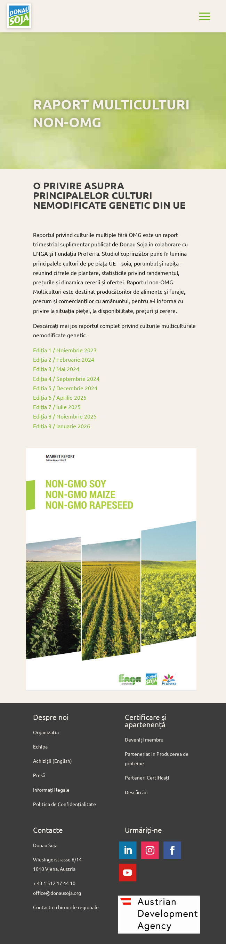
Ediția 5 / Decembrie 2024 (65, 387)
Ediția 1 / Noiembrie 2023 (65, 349)
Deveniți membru (144, 739)
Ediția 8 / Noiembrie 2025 (65, 416)
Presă (39, 775)
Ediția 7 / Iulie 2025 (57, 406)
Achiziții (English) (52, 761)
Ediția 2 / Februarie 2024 (63, 359)
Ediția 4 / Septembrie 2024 (66, 378)
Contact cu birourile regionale (66, 907)
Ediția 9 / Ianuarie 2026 (61, 425)
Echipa (40, 746)
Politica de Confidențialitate (64, 804)
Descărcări (136, 792)
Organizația (46, 732)
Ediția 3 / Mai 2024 (56, 368)
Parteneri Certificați (147, 777)
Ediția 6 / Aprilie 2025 (60, 397)
